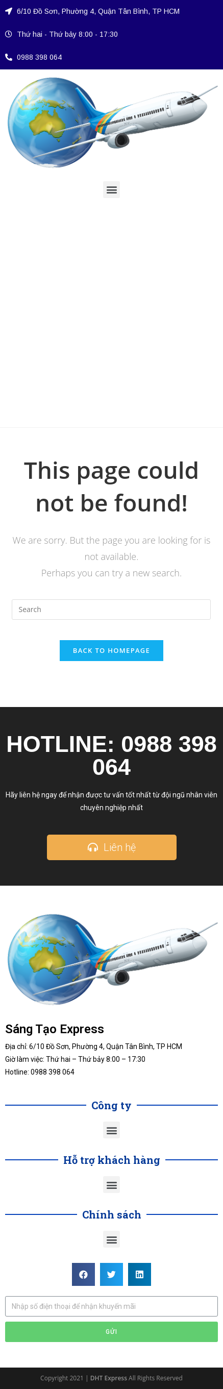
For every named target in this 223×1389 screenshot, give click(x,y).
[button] (111, 189)
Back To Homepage (111, 650)
